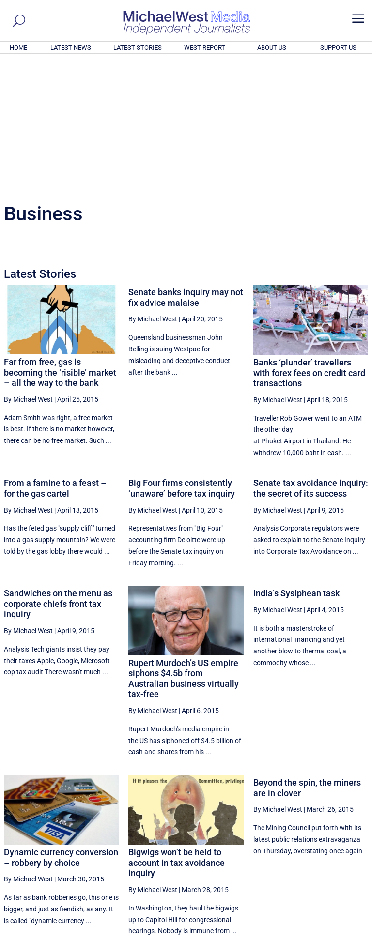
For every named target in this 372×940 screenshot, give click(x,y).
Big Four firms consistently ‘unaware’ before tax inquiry (181, 356)
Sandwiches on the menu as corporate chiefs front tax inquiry (58, 471)
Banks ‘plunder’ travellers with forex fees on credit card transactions (309, 241)
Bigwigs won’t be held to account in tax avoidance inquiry (176, 730)
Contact (323, 934)
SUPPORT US (338, 47)
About (299, 934)
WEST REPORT (204, 47)
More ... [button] (342, 842)
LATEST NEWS (70, 47)
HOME (18, 47)
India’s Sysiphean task (296, 461)
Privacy (351, 934)
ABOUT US (271, 47)
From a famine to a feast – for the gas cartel (55, 356)
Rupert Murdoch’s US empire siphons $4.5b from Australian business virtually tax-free (183, 547)
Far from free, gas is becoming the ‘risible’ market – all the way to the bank (60, 240)
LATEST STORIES (137, 47)
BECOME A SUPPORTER (324, 879)
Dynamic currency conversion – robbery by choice (61, 725)
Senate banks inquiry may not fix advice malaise (185, 165)
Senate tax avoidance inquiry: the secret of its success (310, 356)
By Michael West (28, 268)
